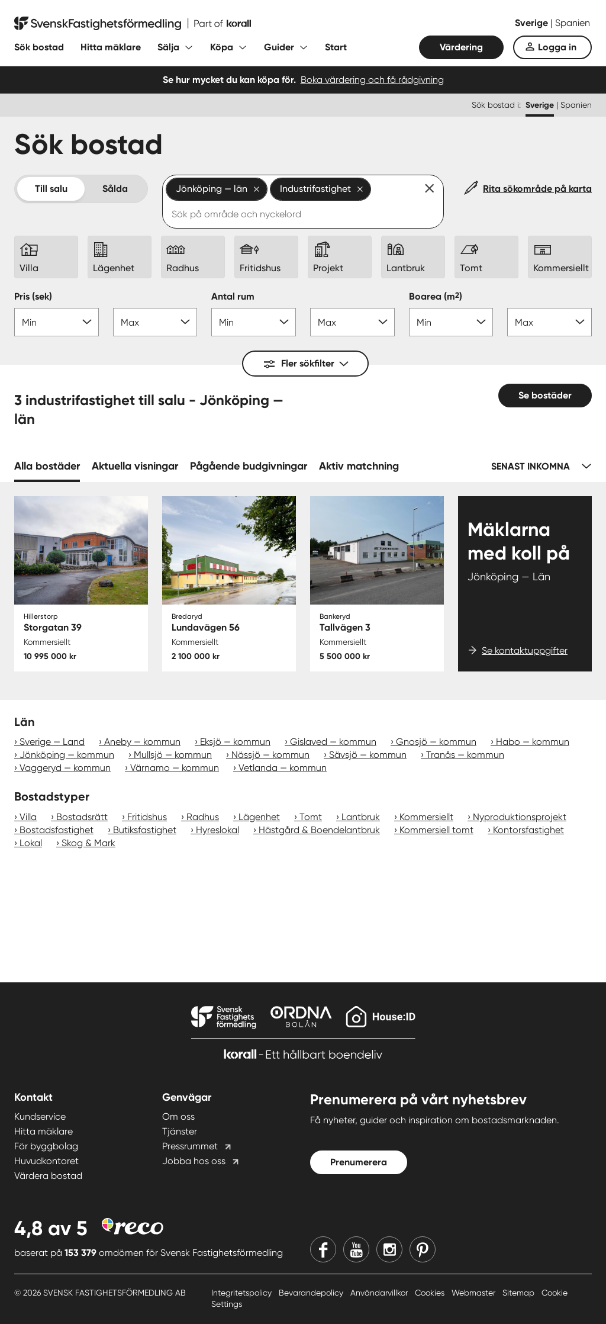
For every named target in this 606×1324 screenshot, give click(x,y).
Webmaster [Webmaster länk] (475, 1292)
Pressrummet (190, 1146)
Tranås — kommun (465, 754)
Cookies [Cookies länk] (431, 1292)
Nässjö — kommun (270, 754)
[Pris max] (155, 322)
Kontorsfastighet (528, 829)
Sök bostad (39, 47)
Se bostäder (545, 395)
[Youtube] (356, 1249)
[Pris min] (56, 322)
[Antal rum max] (352, 322)
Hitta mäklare (110, 47)
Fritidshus (147, 816)
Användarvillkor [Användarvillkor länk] (380, 1292)
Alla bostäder (47, 466)
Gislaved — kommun (333, 741)
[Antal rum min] (253, 322)
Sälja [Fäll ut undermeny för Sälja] (168, 47)
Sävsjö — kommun (368, 754)
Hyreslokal (217, 829)
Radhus (202, 816)
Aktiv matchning (359, 466)
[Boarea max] (549, 322)
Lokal (31, 843)
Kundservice (40, 1116)
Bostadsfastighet (57, 829)
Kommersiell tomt (436, 829)
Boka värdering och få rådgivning (372, 79)
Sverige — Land (52, 741)
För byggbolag (46, 1146)
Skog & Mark (88, 843)
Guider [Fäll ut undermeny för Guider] (279, 47)
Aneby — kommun (142, 741)
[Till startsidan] (132, 24)
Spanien (572, 22)
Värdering (461, 47)
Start (336, 47)
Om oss (178, 1116)
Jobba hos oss (193, 1160)
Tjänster (179, 1131)
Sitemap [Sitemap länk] (519, 1292)
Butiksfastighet (144, 829)
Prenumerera (358, 1162)
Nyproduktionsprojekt (519, 816)
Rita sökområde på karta (537, 188)
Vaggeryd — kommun (65, 767)
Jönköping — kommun (67, 754)
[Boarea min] (451, 322)
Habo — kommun (532, 741)
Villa (28, 816)
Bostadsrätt (82, 816)
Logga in (557, 47)
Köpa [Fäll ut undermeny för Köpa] (221, 47)
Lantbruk (360, 816)
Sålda (115, 188)
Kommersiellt (426, 816)
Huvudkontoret (46, 1160)
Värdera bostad (48, 1175)
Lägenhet (259, 816)
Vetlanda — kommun (282, 767)
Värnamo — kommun (174, 767)
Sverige (532, 22)
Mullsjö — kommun (173, 754)
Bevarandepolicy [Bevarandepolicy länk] (312, 1292)
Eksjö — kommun (235, 741)
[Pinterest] (423, 1249)
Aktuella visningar (135, 466)
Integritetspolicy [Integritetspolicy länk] (242, 1292)
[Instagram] (389, 1249)
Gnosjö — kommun (436, 741)
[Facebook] (323, 1249)
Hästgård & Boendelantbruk (319, 829)
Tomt (310, 816)
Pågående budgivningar (248, 466)
